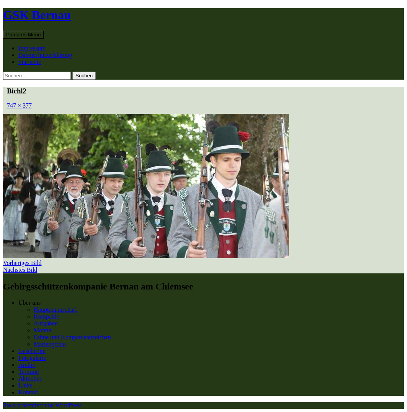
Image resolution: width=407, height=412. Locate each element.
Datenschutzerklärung (45, 55)
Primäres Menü (23, 35)
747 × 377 (19, 105)
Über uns (29, 302)
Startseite (29, 62)
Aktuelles (30, 378)
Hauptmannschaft (55, 309)
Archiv (26, 364)
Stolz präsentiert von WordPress (42, 405)
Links (25, 385)
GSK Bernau (37, 15)
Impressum (32, 48)
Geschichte (32, 351)
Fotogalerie (32, 358)
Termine (28, 371)
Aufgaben (46, 323)
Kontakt (28, 392)
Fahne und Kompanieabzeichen (72, 337)
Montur (43, 330)
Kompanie (46, 316)
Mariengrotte (50, 344)
